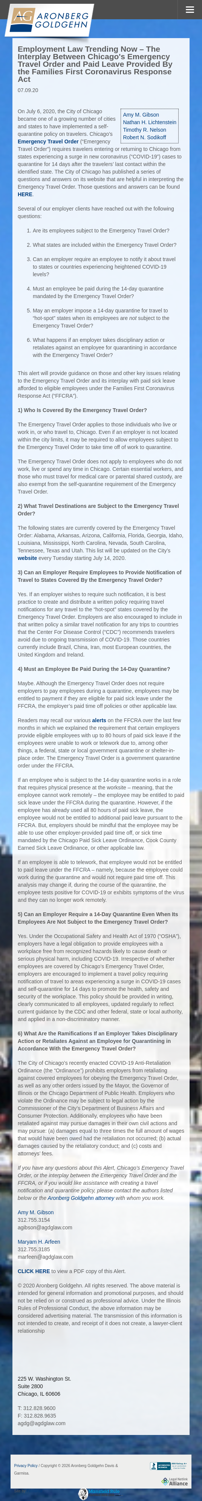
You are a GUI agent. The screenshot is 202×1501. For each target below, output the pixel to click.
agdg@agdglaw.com (42, 1423)
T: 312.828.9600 (36, 1408)
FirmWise (35, 1491)
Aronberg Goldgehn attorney (81, 1198)
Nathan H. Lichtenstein (149, 122)
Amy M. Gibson (141, 115)
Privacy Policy (26, 1466)
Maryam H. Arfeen (39, 1242)
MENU (190, 9)
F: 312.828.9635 (37, 1416)
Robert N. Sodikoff (144, 137)
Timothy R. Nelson (144, 130)
